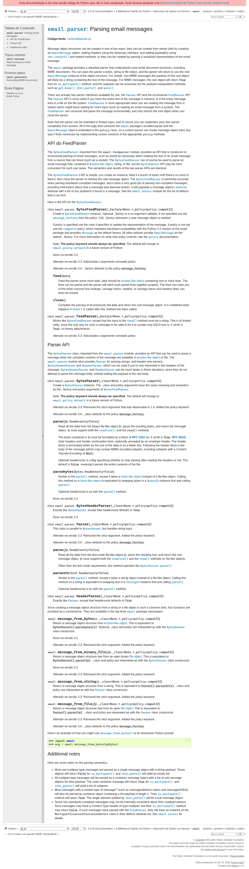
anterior (207, 11)
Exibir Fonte (12, 96)
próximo (218, 11)
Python (12, 11)
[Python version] (78, 11)
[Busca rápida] (223, 16)
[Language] (44, 11)
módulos (230, 11)
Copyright (199, 840)
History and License (214, 849)
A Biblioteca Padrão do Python (133, 11)
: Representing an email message (18, 62)
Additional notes (18, 47)
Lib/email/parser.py (79, 38)
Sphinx (235, 866)
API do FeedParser (20, 39)
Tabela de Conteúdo (20, 28)
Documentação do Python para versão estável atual (196, 2)
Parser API (16, 43)
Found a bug (237, 862)
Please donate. (237, 856)
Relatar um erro (14, 93)
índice (241, 11)
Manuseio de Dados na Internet (171, 11)
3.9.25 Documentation (100, 11)
